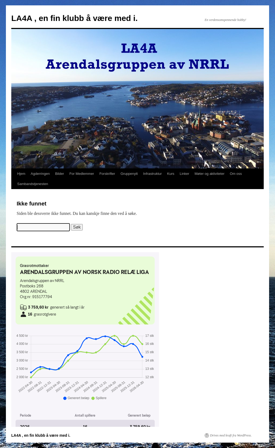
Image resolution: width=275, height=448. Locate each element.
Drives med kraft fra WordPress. (231, 435)
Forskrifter (107, 174)
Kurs (170, 174)
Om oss (236, 174)
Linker (184, 174)
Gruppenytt (129, 174)
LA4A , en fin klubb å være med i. (74, 18)
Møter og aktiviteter (210, 174)
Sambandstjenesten (32, 184)
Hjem (21, 174)
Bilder (59, 174)
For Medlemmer (81, 174)
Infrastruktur (152, 174)
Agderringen (40, 174)
